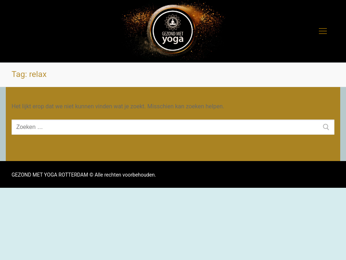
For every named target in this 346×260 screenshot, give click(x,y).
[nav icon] (322, 31)
